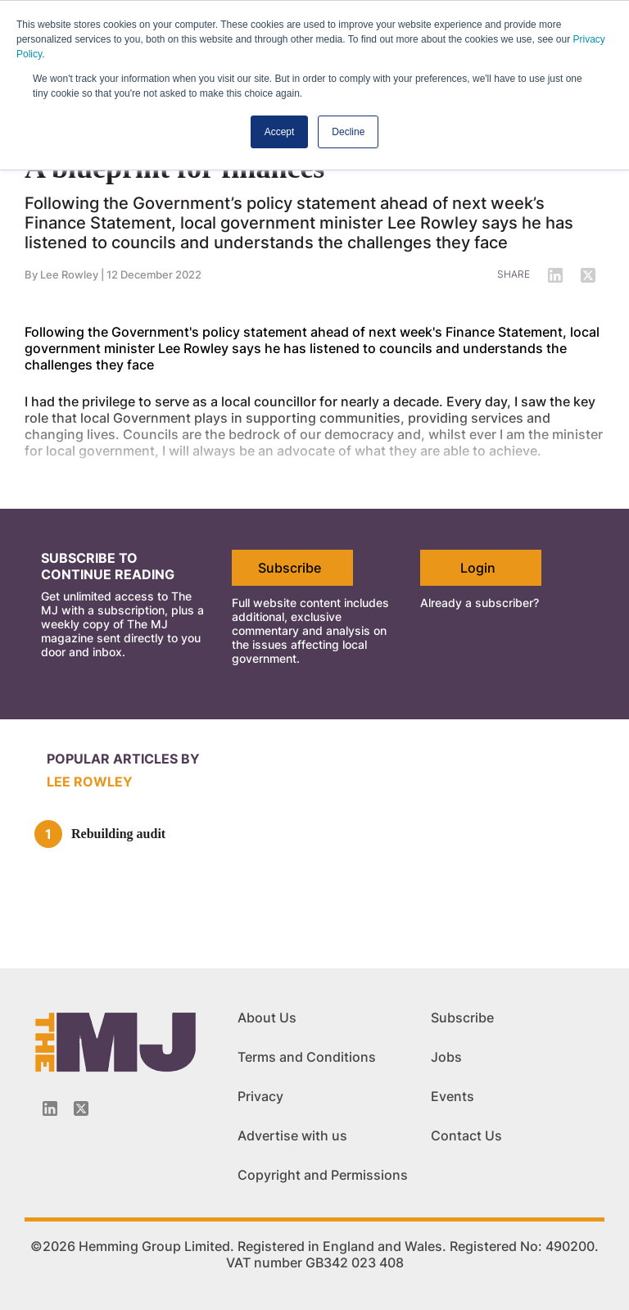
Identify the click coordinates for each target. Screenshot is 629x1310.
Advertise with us (292, 1135)
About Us (267, 1017)
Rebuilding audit (118, 834)
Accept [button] (280, 132)
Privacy (260, 1096)
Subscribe (289, 568)
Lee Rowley (90, 781)
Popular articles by (123, 758)
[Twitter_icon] (81, 1108)
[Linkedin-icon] (50, 1108)
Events (452, 1096)
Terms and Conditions (307, 1057)
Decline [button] (348, 132)
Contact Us (466, 1135)
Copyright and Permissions (323, 1175)
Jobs (446, 1057)
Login (478, 568)
